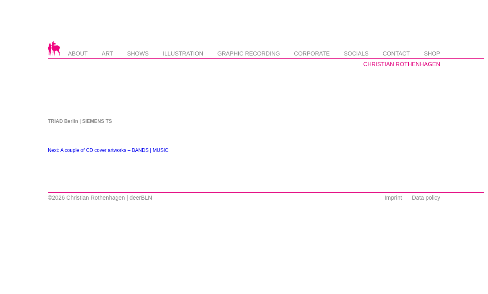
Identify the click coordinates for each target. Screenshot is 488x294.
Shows (138, 53)
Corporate (312, 53)
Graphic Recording (248, 53)
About (77, 53)
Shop (432, 53)
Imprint (393, 197)
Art (107, 53)
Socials (356, 53)
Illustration (183, 53)
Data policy (426, 197)
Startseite (54, 48)
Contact (396, 53)
